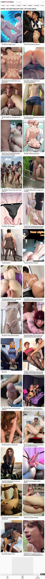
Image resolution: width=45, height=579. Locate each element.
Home (7, 577)
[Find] (43, 2)
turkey (24, 5)
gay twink (37, 5)
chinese (19, 5)
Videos (22, 577)
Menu (42, 574)
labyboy (30, 5)
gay (8, 5)
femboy (13, 5)
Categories (37, 577)
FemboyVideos (7, 2)
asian (3, 5)
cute (43, 5)
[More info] (21, 42)
